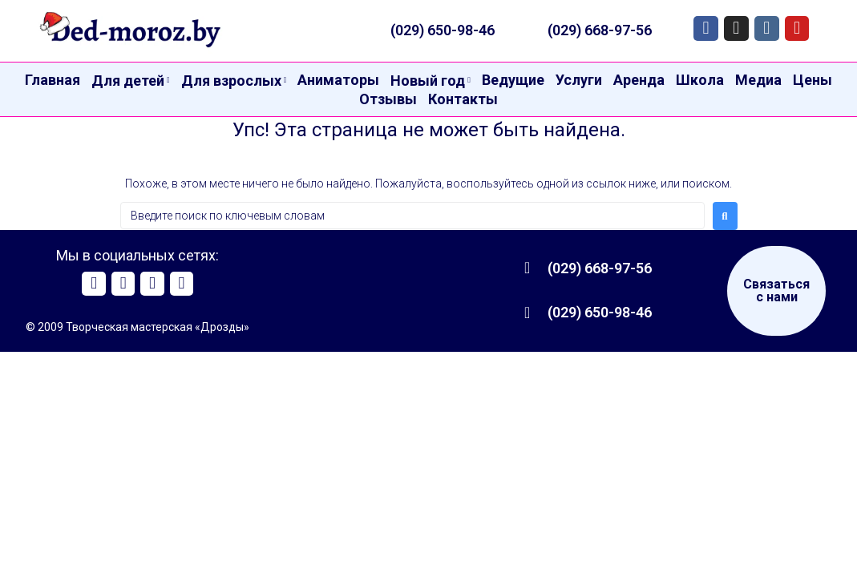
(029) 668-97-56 (600, 30)
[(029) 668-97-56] (527, 268)
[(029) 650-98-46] (527, 313)
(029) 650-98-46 (442, 30)
